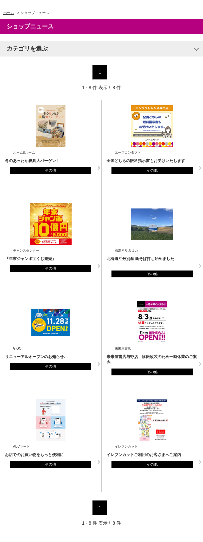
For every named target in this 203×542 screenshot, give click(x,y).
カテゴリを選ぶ (27, 48)
